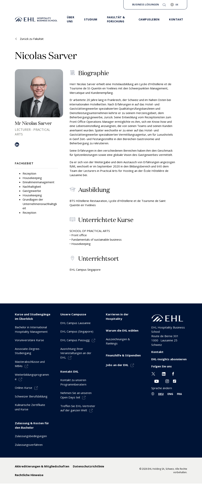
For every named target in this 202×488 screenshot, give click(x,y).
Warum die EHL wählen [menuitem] (122, 330)
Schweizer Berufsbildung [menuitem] (31, 396)
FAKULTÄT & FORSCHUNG (116, 19)
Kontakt (157, 352)
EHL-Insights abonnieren (169, 359)
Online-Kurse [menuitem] (23, 388)
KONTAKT (176, 19)
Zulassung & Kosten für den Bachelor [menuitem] (32, 425)
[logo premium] (36, 19)
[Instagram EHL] (167, 381)
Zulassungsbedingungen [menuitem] (31, 436)
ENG (170, 394)
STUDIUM (90, 19)
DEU (161, 394)
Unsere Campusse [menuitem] (73, 314)
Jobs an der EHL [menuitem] (117, 365)
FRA (179, 394)
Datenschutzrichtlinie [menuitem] (88, 466)
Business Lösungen (145, 4)
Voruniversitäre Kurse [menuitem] (29, 340)
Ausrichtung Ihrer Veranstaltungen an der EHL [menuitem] (75, 353)
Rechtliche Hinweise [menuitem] (29, 475)
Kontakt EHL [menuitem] (69, 371)
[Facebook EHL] (173, 373)
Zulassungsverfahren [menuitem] (29, 445)
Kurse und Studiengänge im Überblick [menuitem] (32, 316)
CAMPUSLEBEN (149, 19)
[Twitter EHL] (153, 373)
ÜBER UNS (70, 19)
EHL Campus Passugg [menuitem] (75, 340)
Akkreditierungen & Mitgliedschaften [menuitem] (42, 466)
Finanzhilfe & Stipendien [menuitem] (123, 355)
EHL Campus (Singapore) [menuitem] (76, 331)
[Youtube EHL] (156, 381)
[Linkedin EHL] (164, 373)
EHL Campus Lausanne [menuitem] (75, 323)
